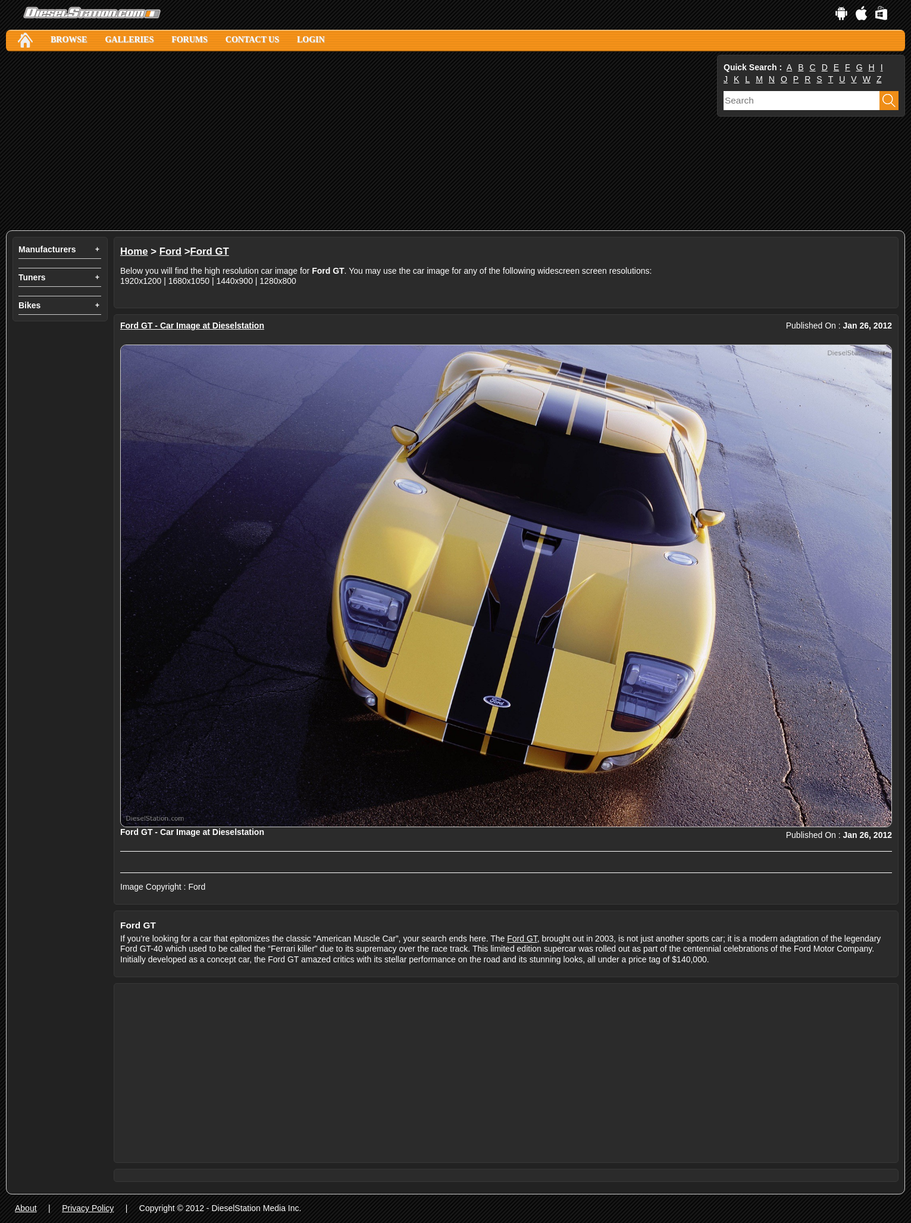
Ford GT (209, 251)
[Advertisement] (360, 141)
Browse (69, 39)
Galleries (129, 39)
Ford (170, 251)
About (26, 1208)
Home (134, 251)
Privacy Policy (88, 1208)
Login (311, 39)
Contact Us (252, 39)
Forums (189, 39)
